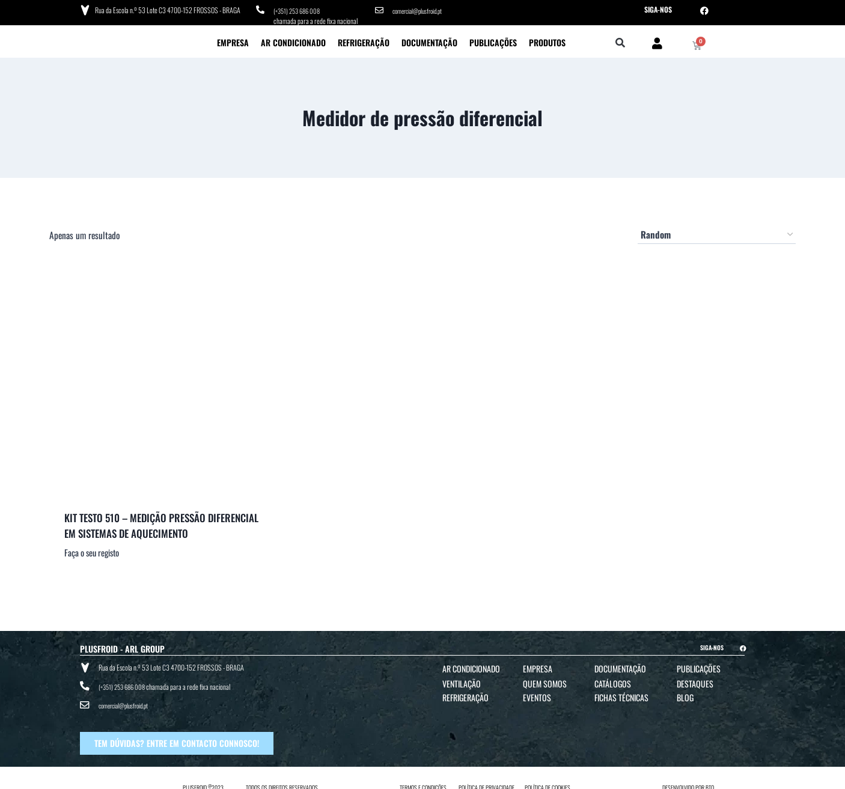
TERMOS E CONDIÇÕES (423, 777)
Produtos (547, 39)
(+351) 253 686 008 (299, 9)
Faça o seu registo (91, 550)
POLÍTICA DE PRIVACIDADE (486, 777)
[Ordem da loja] (717, 232)
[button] (620, 40)
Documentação (429, 39)
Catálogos (612, 681)
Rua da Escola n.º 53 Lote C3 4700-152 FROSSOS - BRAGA (166, 9)
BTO (710, 777)
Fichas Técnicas (621, 695)
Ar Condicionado (293, 39)
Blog (685, 695)
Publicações (493, 39)
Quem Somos (545, 681)
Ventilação (461, 681)
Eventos (537, 695)
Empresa (233, 39)
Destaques (695, 681)
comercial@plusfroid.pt (421, 9)
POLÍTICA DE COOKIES (547, 777)
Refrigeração (363, 39)
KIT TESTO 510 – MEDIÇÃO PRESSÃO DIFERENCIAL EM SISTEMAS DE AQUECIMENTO (161, 523)
